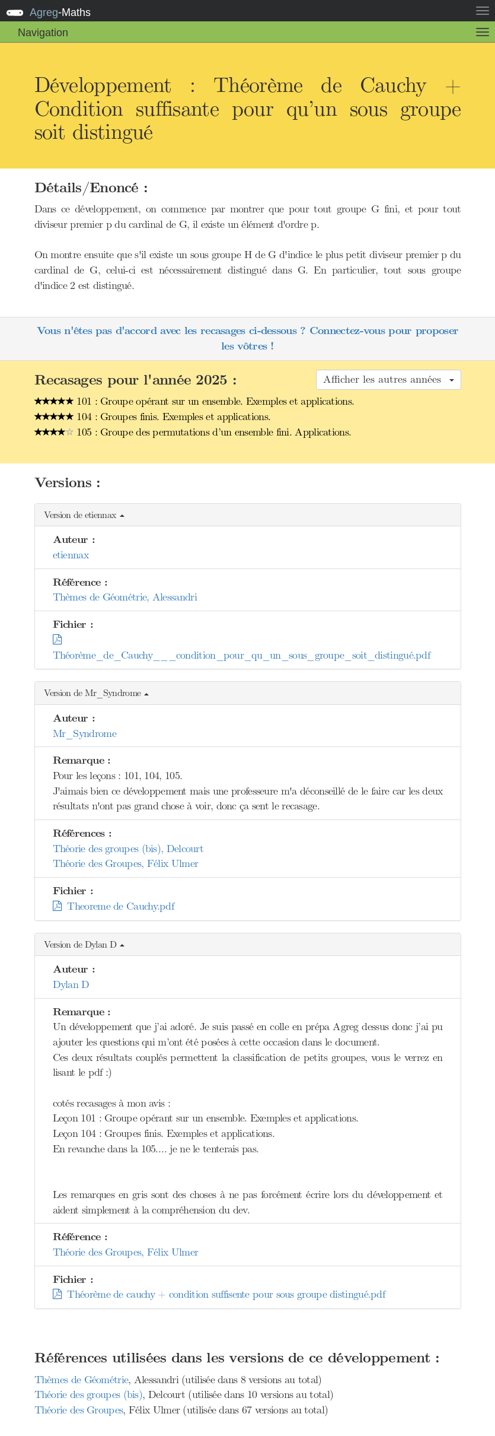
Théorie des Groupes (78, 1409)
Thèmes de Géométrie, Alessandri (125, 596)
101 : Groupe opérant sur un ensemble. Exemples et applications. (194, 401)
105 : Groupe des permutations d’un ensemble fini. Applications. (193, 432)
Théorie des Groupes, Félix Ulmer (126, 863)
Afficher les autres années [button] (388, 379)
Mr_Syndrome (84, 733)
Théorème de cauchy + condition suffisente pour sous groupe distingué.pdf (219, 1294)
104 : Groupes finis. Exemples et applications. (152, 416)
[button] (248, 515)
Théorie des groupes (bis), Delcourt (128, 848)
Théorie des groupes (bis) (88, 1394)
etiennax (70, 554)
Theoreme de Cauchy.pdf (113, 906)
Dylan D (71, 984)
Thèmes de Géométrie (81, 1379)
